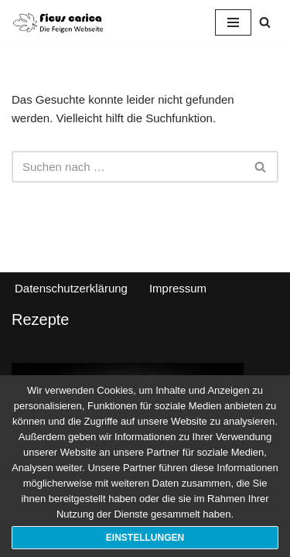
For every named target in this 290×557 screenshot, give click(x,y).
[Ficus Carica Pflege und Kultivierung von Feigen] (58, 22)
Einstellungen (145, 537)
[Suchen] (265, 22)
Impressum (177, 288)
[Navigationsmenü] (233, 22)
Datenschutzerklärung (71, 288)
